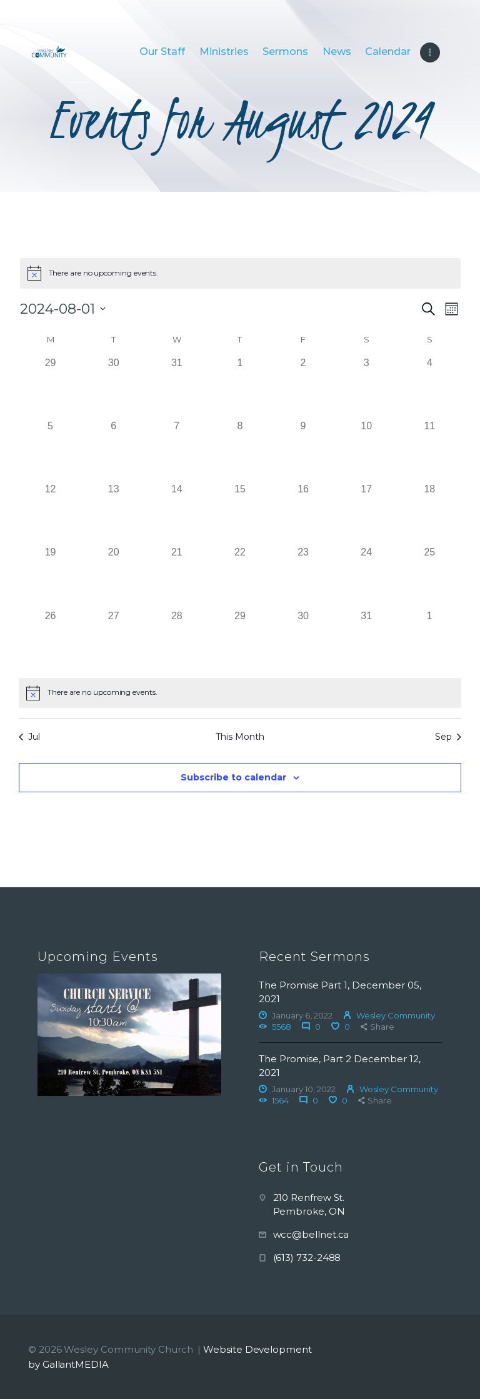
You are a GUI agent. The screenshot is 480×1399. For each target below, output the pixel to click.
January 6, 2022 (302, 1015)
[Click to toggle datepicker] (63, 309)
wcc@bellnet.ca (311, 1234)
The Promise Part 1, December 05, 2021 (340, 992)
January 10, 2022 (304, 1089)
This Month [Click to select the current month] (240, 736)
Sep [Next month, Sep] (448, 736)
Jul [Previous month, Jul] (29, 736)
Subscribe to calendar (233, 777)
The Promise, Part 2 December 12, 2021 (340, 1065)
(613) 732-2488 (307, 1257)
